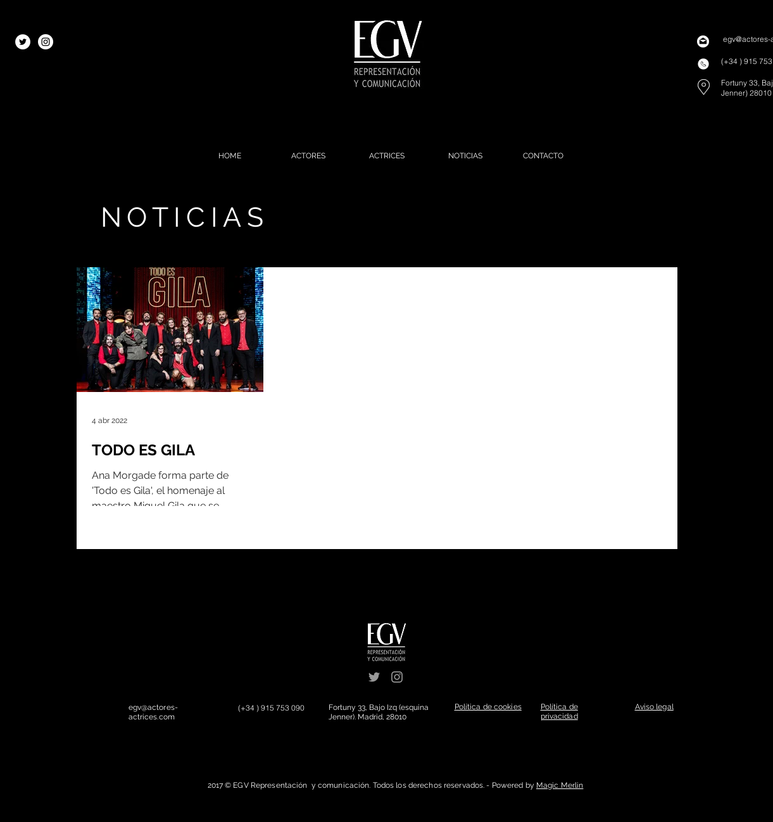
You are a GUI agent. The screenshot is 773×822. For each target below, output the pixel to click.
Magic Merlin (559, 785)
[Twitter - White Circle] (22, 41)
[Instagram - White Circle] (45, 41)
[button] (488, 706)
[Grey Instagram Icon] (397, 677)
